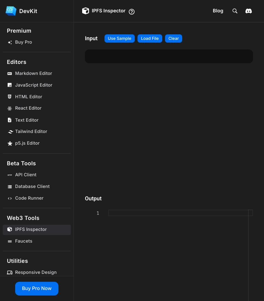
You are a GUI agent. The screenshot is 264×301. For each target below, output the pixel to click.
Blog (218, 11)
